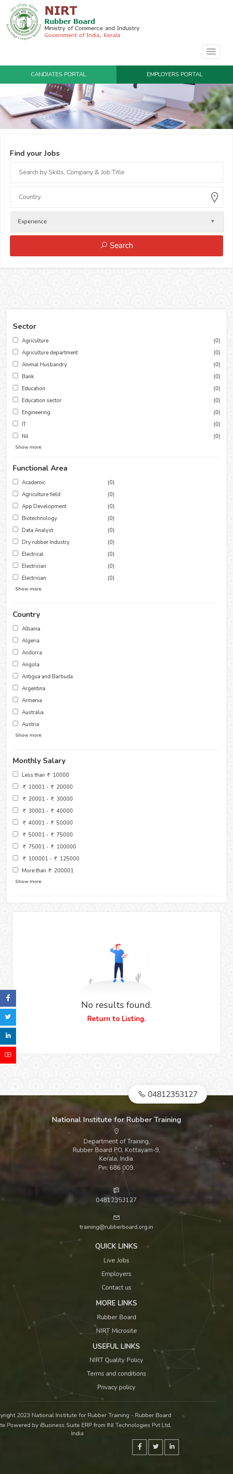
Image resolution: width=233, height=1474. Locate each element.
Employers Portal (175, 74)
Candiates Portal (58, 74)
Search (116, 245)
